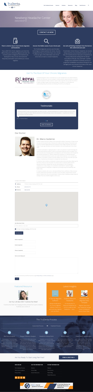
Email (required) (25, 246)
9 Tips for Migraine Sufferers (55, 300)
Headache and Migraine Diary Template (84, 301)
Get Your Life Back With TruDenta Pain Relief (23, 302)
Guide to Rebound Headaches (70, 300)
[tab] (40, 326)
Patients (49, 368)
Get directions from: (19, 223)
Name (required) (25, 240)
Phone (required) (25, 251)
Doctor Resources (35, 372)
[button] (90, 5)
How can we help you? (20, 256)
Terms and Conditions (20, 370)
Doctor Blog (33, 370)
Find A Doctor (50, 370)
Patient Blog (50, 372)
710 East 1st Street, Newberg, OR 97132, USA (25, 229)
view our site (27, 190)
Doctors (33, 368)
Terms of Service (47, 275)
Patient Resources (51, 375)
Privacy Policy (39, 275)
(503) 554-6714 (27, 187)
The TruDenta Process (20, 368)
